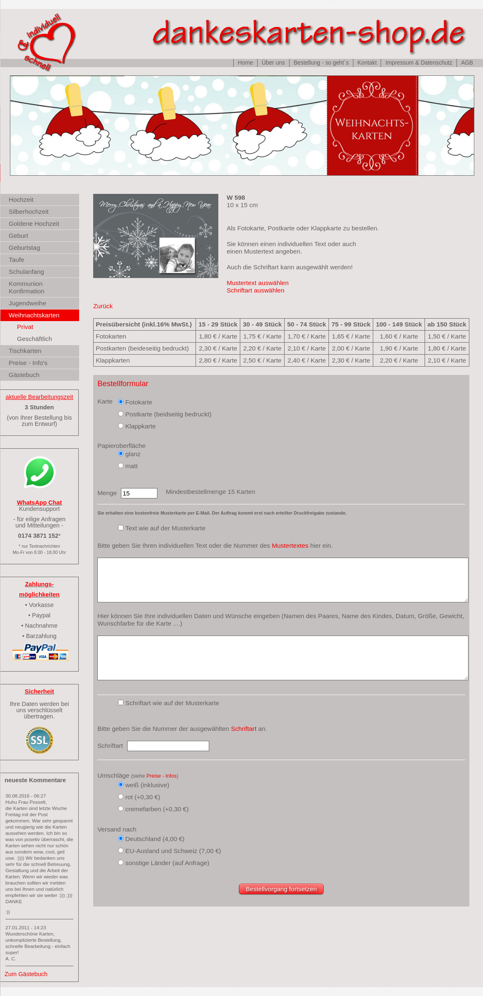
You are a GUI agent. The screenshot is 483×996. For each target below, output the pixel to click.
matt (131, 465)
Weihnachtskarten (34, 315)
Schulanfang (26, 271)
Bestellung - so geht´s (321, 63)
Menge (107, 492)
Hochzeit (21, 199)
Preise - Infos (162, 776)
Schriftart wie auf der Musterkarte (172, 702)
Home (245, 63)
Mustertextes (290, 545)
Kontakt (367, 63)
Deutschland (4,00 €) (154, 838)
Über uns (273, 63)
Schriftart (243, 728)
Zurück (103, 305)
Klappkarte (140, 426)
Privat (25, 326)
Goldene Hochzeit (34, 223)
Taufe (16, 259)
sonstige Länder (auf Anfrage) (167, 862)
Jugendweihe (27, 303)
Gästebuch (24, 374)
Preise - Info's (28, 362)
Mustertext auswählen (258, 282)
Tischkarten (25, 350)
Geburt (18, 235)
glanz (132, 453)
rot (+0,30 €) (142, 796)
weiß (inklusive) (147, 784)
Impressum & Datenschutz (418, 63)
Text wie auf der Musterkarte (165, 528)
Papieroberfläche (121, 445)
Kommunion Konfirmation (26, 287)
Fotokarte (138, 402)
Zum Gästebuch (26, 974)
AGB (467, 63)
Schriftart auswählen (255, 290)
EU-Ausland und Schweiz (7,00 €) (173, 850)
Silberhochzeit (28, 211)
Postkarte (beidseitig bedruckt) (168, 414)
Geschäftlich (34, 338)
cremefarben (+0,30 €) (156, 808)
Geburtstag (24, 247)
